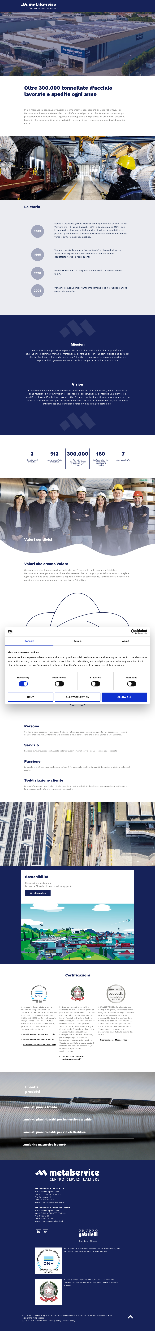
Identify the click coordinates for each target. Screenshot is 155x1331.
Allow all (124, 697)
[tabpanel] (77, 44)
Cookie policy (69, 1321)
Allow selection (77, 697)
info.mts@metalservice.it (53, 1202)
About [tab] (125, 640)
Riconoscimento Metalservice (113, 1040)
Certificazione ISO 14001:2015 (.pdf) (39, 1039)
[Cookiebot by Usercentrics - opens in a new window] (133, 631)
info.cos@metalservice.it (53, 1221)
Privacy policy (55, 1321)
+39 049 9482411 (46, 1200)
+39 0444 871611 (46, 1218)
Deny (30, 697)
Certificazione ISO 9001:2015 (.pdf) (39, 1034)
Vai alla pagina (38, 893)
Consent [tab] (29, 640)
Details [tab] (77, 640)
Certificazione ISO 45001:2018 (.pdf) (39, 1045)
